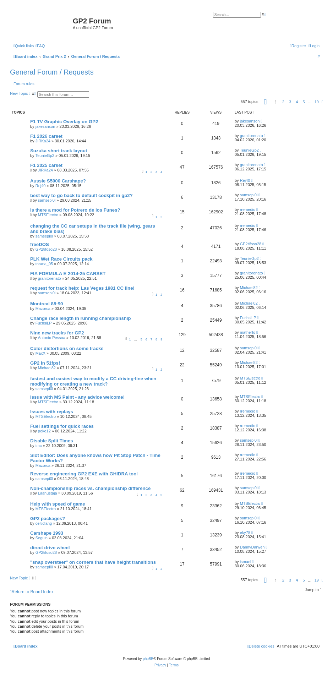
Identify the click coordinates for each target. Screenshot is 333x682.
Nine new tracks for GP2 (57, 332)
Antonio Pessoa (51, 337)
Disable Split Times (51, 440)
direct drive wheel (50, 547)
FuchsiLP (44, 323)
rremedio (247, 209)
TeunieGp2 (45, 155)
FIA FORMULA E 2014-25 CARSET (67, 273)
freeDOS (39, 244)
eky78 (245, 532)
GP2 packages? (47, 518)
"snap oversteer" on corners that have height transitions (93, 562)
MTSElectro (48, 215)
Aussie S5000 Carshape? (58, 181)
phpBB (148, 659)
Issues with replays (51, 411)
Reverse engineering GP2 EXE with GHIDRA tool (84, 473)
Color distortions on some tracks (67, 348)
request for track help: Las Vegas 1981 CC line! (82, 288)
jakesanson (45, 126)
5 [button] (303, 102)
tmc (39, 445)
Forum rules (23, 84)
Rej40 (41, 186)
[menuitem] (40, 46)
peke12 (44, 431)
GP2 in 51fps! (45, 363)
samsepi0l (47, 200)
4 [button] (297, 102)
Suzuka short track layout (58, 150)
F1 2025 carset (46, 165)
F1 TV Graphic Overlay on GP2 (64, 121)
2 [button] (283, 102)
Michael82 (249, 287)
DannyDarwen (252, 547)
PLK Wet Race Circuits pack (61, 259)
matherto (247, 332)
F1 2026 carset (46, 136)
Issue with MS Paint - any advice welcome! (77, 397)
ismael (245, 562)
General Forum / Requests (52, 72)
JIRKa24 (43, 141)
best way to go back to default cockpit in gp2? (81, 195)
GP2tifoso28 (46, 249)
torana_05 (44, 264)
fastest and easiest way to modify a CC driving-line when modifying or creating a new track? (93, 381)
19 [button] (317, 102)
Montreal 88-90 (46, 303)
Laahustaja (47, 493)
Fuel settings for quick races (62, 426)
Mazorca (43, 308)
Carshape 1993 (46, 533)
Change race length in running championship (80, 318)
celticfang (44, 523)
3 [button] (290, 102)
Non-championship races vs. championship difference (90, 488)
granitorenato (251, 135)
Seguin (42, 538)
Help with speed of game (57, 504)
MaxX (40, 353)
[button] (265, 102)
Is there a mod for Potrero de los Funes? (75, 210)
